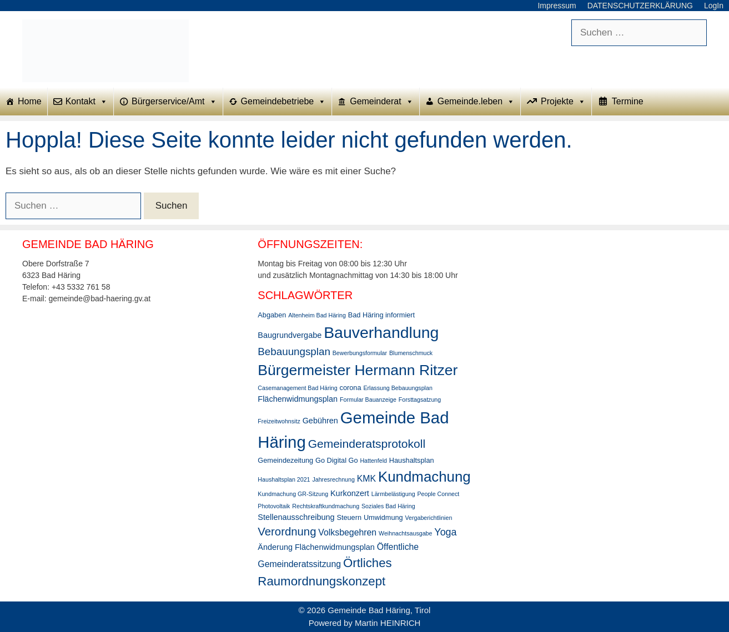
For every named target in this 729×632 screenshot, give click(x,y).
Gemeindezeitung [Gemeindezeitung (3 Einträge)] (285, 460)
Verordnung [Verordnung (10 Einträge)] (287, 531)
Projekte (563, 101)
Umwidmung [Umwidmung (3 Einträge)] (383, 517)
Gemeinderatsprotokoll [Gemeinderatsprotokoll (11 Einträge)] (366, 443)
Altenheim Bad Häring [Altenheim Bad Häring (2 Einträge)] (317, 315)
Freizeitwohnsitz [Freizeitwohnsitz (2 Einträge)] (279, 421)
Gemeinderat (382, 101)
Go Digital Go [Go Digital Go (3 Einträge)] (336, 460)
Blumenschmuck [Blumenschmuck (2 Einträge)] (411, 353)
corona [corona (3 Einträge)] (350, 387)
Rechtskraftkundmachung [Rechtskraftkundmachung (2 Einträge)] (325, 506)
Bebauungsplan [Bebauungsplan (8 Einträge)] (294, 351)
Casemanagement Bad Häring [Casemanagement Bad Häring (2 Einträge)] (297, 388)
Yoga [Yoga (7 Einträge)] (445, 532)
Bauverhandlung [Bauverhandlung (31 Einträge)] (381, 332)
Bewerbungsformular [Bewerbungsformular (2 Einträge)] (360, 353)
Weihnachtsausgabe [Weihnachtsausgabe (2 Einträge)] (405, 533)
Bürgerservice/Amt (174, 101)
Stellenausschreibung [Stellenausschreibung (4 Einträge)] (296, 517)
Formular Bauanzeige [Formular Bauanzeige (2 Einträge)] (368, 399)
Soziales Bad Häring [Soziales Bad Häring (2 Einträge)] (388, 506)
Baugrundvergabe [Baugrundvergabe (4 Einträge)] (289, 335)
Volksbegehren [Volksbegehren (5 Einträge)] (347, 532)
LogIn (713, 5)
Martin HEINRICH (387, 623)
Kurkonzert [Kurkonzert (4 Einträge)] (349, 493)
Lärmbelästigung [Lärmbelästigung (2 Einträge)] (393, 494)
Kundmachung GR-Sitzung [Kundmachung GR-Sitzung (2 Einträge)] (293, 494)
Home (30, 101)
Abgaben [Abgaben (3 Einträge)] (272, 315)
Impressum (556, 5)
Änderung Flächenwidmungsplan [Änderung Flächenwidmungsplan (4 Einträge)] (316, 547)
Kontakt (87, 101)
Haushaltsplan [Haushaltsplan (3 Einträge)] (411, 460)
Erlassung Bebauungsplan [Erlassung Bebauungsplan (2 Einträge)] (397, 388)
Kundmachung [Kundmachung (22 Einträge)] (424, 476)
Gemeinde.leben (476, 101)
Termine (627, 101)
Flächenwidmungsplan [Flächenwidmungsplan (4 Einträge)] (298, 399)
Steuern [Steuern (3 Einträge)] (348, 517)
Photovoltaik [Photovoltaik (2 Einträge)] (274, 506)
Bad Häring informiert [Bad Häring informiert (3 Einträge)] (381, 315)
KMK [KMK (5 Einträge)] (366, 478)
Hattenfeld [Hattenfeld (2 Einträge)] (373, 460)
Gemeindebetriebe (283, 101)
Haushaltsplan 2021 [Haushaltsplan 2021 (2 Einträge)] (284, 479)
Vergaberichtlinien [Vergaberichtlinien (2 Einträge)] (429, 517)
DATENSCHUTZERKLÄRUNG (640, 5)
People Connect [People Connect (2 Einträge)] (438, 494)
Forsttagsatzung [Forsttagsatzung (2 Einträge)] (420, 399)
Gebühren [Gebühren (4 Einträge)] (320, 420)
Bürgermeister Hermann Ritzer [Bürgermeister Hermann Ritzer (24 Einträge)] (357, 370)
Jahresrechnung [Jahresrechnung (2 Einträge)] (333, 479)
